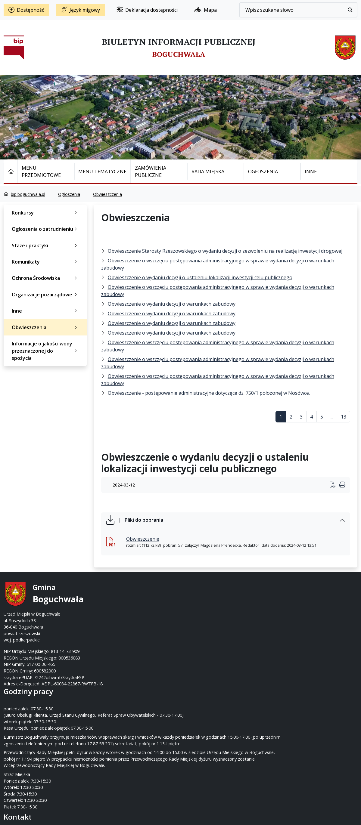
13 (343, 416)
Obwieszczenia (107, 194)
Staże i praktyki (45, 245)
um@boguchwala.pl (217, 614)
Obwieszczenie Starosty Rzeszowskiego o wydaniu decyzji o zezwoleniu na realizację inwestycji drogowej (225, 251)
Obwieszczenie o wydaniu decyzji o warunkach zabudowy (171, 304)
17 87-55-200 (204, 601)
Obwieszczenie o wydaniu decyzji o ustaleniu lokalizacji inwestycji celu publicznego (200, 277)
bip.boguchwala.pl (28, 194)
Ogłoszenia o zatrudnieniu (45, 229)
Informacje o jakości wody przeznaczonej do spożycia (45, 350)
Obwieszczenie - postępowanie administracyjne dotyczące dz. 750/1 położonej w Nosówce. (209, 393)
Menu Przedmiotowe (41, 171)
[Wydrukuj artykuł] (334, 485)
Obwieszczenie (142, 539)
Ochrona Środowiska (45, 278)
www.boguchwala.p (203, 620)
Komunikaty (45, 261)
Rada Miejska (207, 171)
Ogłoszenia (263, 171)
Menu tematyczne (102, 171)
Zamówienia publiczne (150, 171)
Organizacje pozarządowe (45, 294)
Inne (311, 171)
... (332, 416)
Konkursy (45, 212)
